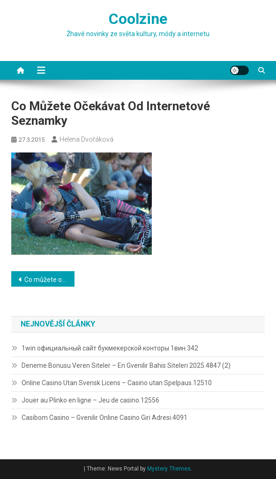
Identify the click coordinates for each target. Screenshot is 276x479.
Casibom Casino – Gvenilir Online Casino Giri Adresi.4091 (104, 417)
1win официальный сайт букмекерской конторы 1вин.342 (110, 348)
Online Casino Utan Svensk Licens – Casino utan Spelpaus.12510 (117, 383)
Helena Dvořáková (86, 139)
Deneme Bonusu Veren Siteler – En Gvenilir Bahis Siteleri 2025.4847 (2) (126, 365)
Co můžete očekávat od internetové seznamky (49, 279)
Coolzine (138, 19)
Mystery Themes (169, 468)
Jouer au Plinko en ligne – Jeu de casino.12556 (90, 400)
